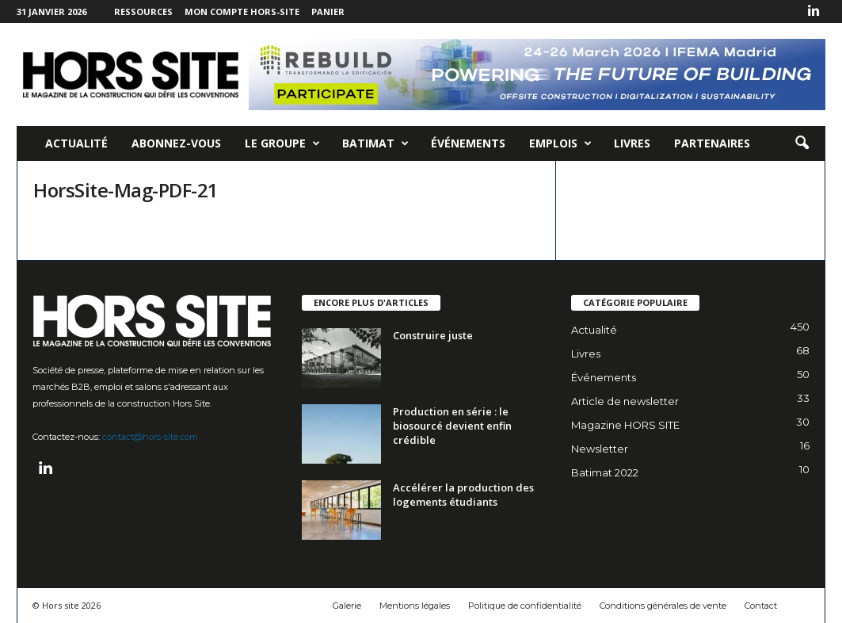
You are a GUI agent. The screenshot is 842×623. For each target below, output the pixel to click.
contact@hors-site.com (150, 436)
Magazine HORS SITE (625, 425)
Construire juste (433, 335)
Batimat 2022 (604, 472)
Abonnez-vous (176, 143)
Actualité (76, 143)
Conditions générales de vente (663, 605)
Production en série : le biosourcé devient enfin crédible (452, 425)
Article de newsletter (625, 401)
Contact (761, 605)
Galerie (347, 605)
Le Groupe (282, 143)
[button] (801, 143)
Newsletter (599, 448)
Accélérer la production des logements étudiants (463, 494)
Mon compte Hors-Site (242, 11)
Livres (632, 143)
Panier (328, 11)
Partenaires (712, 143)
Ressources (143, 11)
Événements (468, 143)
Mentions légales (414, 605)
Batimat (375, 143)
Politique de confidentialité (524, 605)
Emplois (560, 143)
